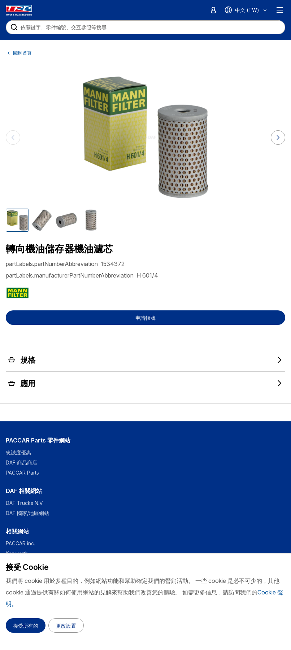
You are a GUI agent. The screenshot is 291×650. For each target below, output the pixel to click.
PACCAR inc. (20, 543)
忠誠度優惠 (18, 452)
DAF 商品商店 (21, 462)
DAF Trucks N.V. (25, 503)
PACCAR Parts (22, 473)
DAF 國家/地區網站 (27, 513)
